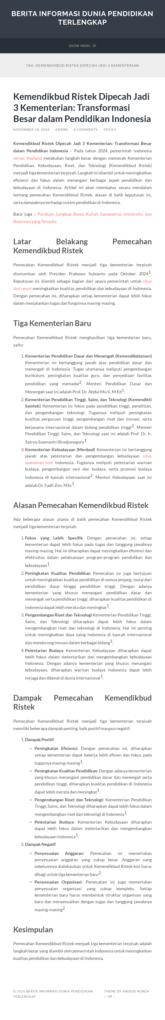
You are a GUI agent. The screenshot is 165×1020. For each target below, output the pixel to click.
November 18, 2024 (31, 141)
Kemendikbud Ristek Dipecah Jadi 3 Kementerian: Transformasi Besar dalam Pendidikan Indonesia (82, 113)
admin (61, 141)
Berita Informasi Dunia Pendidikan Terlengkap (82, 17)
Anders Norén (135, 1002)
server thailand (27, 169)
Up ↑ (111, 1008)
